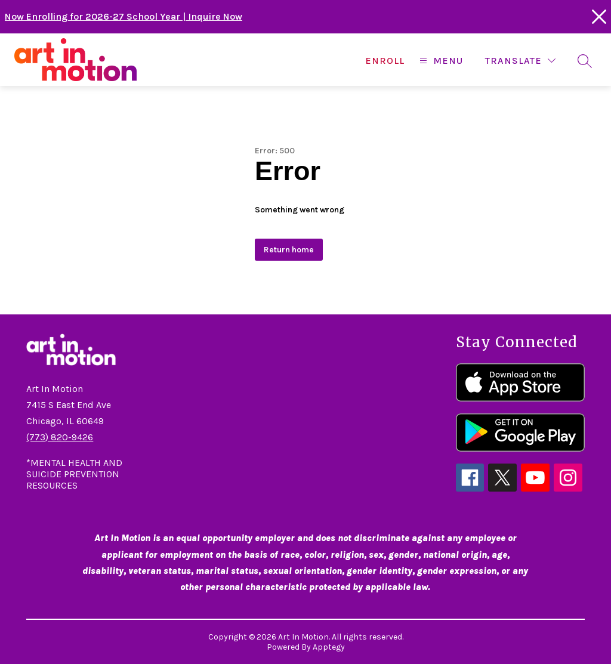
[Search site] (585, 61)
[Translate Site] (520, 60)
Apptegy (329, 647)
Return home (289, 250)
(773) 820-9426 (59, 437)
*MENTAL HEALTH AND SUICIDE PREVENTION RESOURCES (74, 474)
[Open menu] (439, 60)
